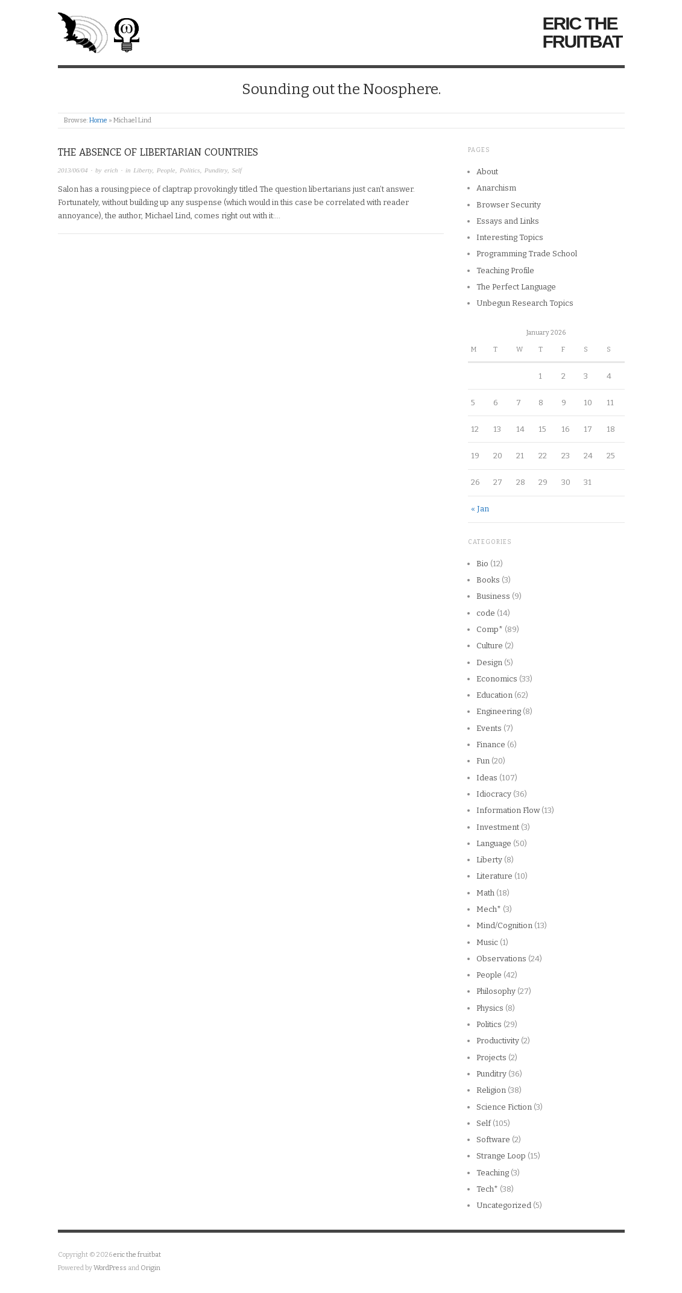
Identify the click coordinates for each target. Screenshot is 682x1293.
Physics (490, 1008)
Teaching (492, 1172)
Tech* (487, 1188)
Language (493, 843)
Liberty (142, 170)
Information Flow (508, 810)
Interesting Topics (509, 237)
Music (487, 942)
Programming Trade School (526, 253)
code (485, 613)
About (487, 171)
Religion (491, 1090)
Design (489, 662)
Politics (190, 170)
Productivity (497, 1040)
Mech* (488, 909)
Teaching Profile (505, 270)
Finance (490, 744)
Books (488, 579)
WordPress (110, 1268)
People (166, 170)
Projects (491, 1057)
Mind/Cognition (504, 925)
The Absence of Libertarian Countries (158, 152)
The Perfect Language (516, 286)
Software (493, 1139)
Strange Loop (501, 1155)
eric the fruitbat (582, 32)
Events (489, 728)
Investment (497, 827)
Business (493, 596)
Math (485, 892)
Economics (496, 678)
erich (111, 170)
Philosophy (496, 991)
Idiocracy (493, 793)
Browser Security (508, 204)
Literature (494, 875)
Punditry (215, 170)
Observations (501, 958)
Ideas (486, 777)
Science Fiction (504, 1106)
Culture (489, 645)
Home (98, 120)
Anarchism (496, 187)
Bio (482, 563)
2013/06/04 (73, 170)
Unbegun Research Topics (524, 303)
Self (237, 170)
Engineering (498, 711)
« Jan (480, 508)
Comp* (489, 629)
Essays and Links (507, 221)
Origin (150, 1268)
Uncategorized (503, 1205)
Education (494, 695)
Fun (483, 760)
